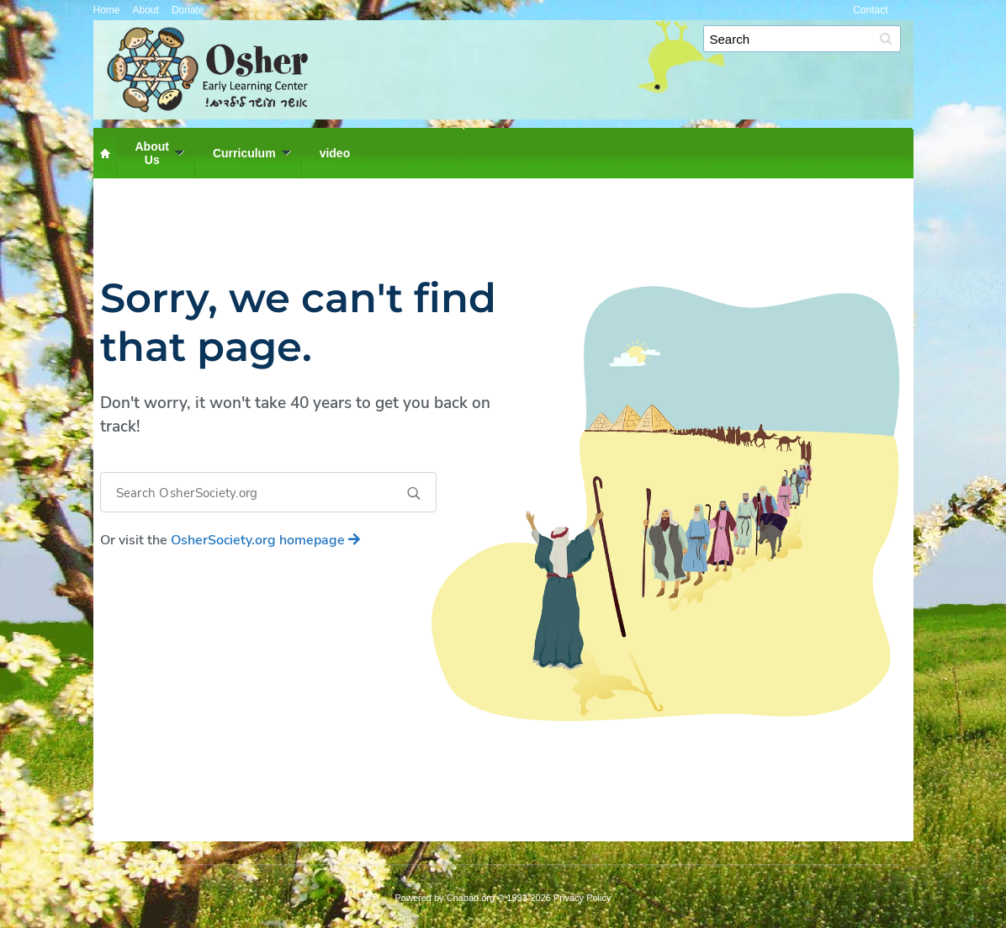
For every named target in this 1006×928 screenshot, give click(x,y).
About (146, 10)
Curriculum (244, 153)
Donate (188, 10)
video (335, 153)
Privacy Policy (582, 898)
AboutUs (152, 153)
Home (106, 10)
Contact (870, 10)
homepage (265, 540)
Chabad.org (471, 898)
